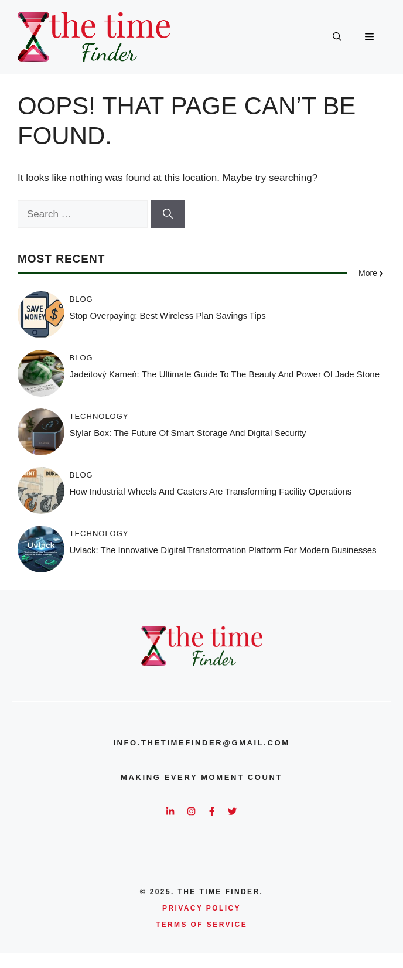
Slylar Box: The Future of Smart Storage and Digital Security (188, 433)
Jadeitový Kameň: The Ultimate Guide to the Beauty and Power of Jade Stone (225, 374)
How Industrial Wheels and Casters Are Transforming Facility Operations (211, 491)
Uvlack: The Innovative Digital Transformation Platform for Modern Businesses (223, 550)
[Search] (168, 214)
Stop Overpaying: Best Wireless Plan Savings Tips (168, 316)
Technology (99, 416)
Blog (81, 299)
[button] (337, 36)
